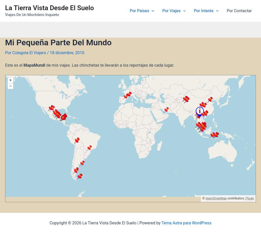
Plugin (249, 198)
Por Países (142, 11)
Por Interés (206, 11)
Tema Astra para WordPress (186, 223)
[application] (151, 11)
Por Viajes (174, 11)
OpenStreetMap (216, 198)
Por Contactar (239, 10)
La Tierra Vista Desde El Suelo (49, 8)
